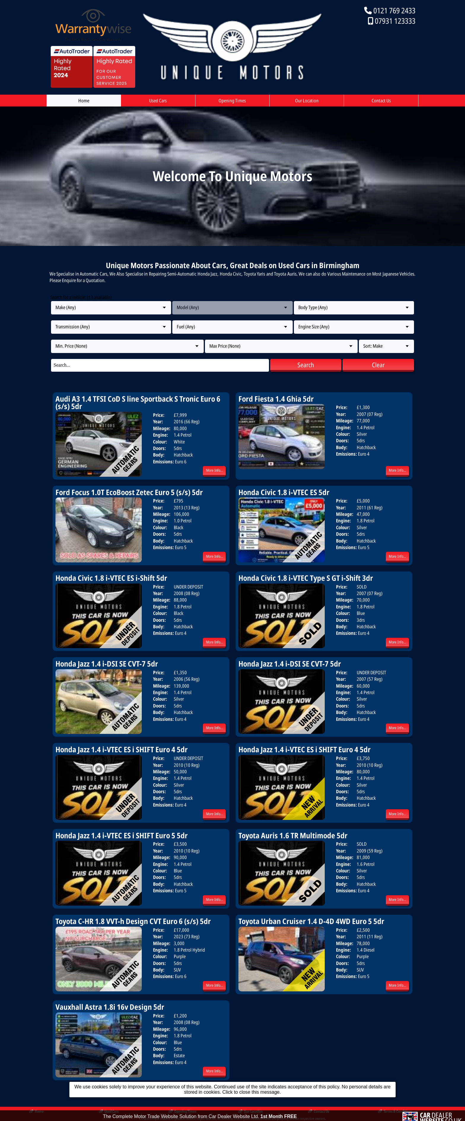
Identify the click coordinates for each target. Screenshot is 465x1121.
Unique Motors (159, 1118)
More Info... (214, 470)
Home (83, 100)
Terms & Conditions (395, 1111)
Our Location (307, 100)
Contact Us (381, 100)
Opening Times (232, 100)
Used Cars (158, 100)
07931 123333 (395, 21)
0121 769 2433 (394, 10)
